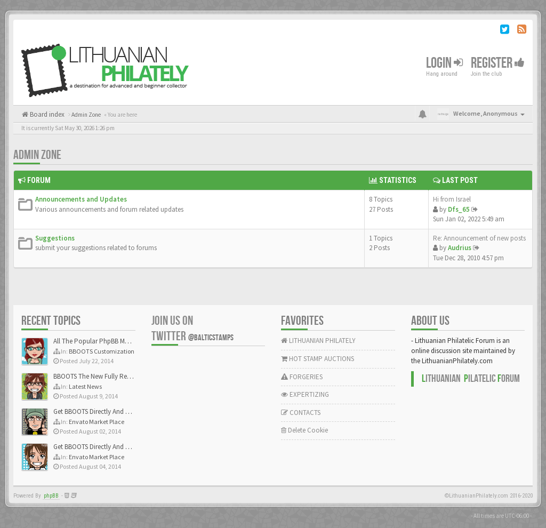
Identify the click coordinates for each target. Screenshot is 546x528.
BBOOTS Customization (101, 351)
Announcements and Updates (81, 199)
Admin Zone (37, 155)
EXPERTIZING (305, 394)
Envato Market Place (96, 422)
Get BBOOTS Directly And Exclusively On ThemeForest (129, 411)
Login (444, 63)
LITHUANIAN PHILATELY (318, 340)
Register (498, 63)
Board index (46, 114)
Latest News (85, 386)
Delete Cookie (304, 430)
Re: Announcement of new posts (479, 238)
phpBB (51, 495)
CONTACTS (300, 412)
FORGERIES (302, 376)
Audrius (459, 247)
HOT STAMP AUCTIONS (317, 358)
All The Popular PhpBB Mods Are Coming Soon (120, 341)
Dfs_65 (459, 209)
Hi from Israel (452, 199)
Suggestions (55, 238)
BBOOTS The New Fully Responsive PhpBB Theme (123, 376)
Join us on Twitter (192, 328)
